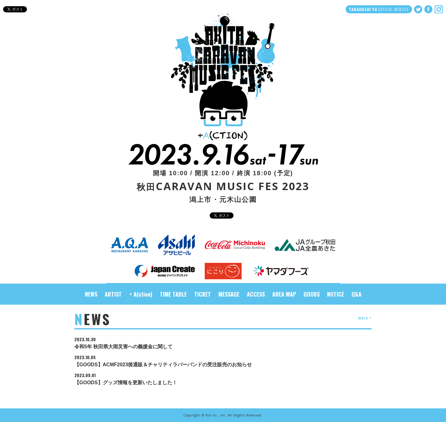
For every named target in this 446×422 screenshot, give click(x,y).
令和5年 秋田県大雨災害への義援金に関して (223, 343)
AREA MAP (284, 294)
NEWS (91, 294)
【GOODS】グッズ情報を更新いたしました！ (223, 379)
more (365, 317)
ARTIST (113, 294)
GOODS (312, 294)
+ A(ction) (140, 294)
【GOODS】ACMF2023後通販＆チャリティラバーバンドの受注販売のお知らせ (223, 361)
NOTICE (335, 294)
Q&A (356, 294)
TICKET (202, 294)
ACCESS (256, 294)
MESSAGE (228, 294)
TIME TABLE (173, 294)
